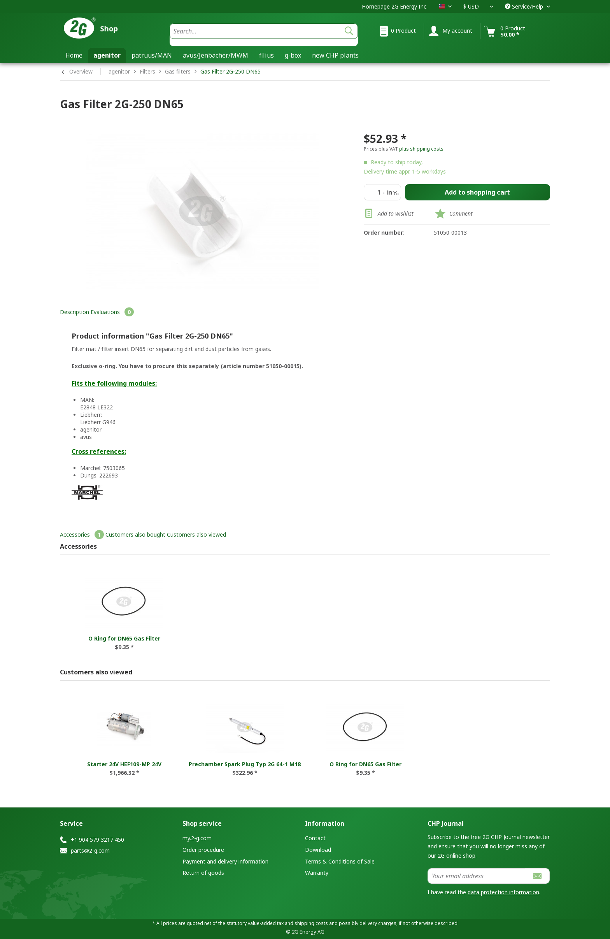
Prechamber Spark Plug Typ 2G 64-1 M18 (245, 764)
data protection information (503, 892)
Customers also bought (135, 534)
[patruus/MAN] (151, 55)
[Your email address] (477, 876)
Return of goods (203, 872)
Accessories (82, 534)
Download (318, 849)
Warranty (316, 872)
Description (74, 312)
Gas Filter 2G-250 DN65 (230, 71)
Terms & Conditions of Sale (340, 861)
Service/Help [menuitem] (525, 6)
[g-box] (293, 55)
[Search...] (264, 31)
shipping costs (311, 923)
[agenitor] (107, 55)
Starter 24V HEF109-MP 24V (124, 764)
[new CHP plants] (335, 55)
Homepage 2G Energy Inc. (395, 6)
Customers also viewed (196, 534)
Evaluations (112, 312)
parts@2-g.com (90, 850)
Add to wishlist (389, 214)
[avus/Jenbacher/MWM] (215, 55)
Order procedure (203, 849)
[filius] (266, 55)
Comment (461, 213)
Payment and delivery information (225, 861)
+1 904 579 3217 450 (97, 839)
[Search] (349, 31)
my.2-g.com (197, 838)
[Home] (74, 55)
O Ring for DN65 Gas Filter (124, 638)
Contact (315, 838)
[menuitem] (264, 34)
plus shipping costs (421, 149)
